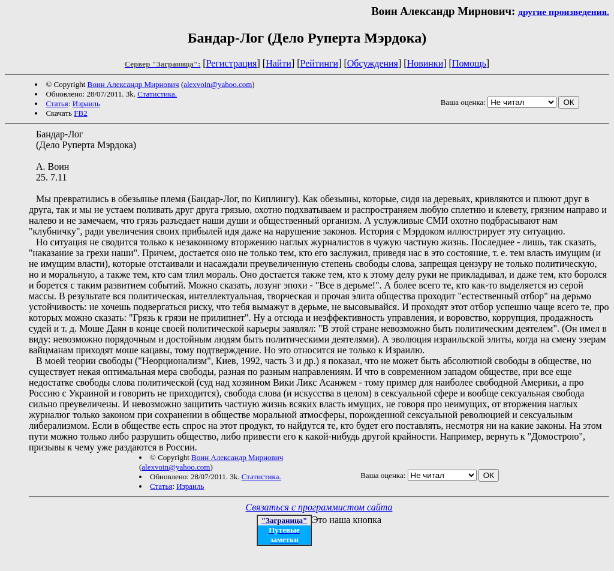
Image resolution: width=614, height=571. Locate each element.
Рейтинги (319, 63)
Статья (57, 103)
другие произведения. (563, 12)
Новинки (425, 63)
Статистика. (157, 93)
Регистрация (231, 63)
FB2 (80, 113)
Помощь (469, 63)
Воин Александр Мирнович (133, 84)
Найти (278, 63)
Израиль (86, 103)
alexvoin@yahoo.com (217, 84)
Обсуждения (372, 63)
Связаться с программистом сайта (319, 507)
